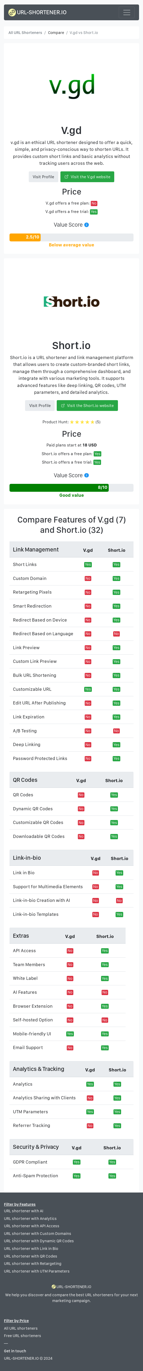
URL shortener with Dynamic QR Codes (39, 1241)
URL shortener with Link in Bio (31, 1248)
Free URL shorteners (22, 1335)
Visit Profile (43, 176)
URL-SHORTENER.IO (37, 12)
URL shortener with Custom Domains (37, 1233)
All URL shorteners (21, 1328)
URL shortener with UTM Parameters (37, 1271)
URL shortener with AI (23, 1211)
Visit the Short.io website (87, 405)
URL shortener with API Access (31, 1226)
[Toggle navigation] (127, 12)
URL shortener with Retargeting (32, 1263)
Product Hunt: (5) (71, 421)
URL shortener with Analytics (30, 1218)
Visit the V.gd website (87, 176)
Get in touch (15, 1351)
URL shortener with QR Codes (30, 1256)
